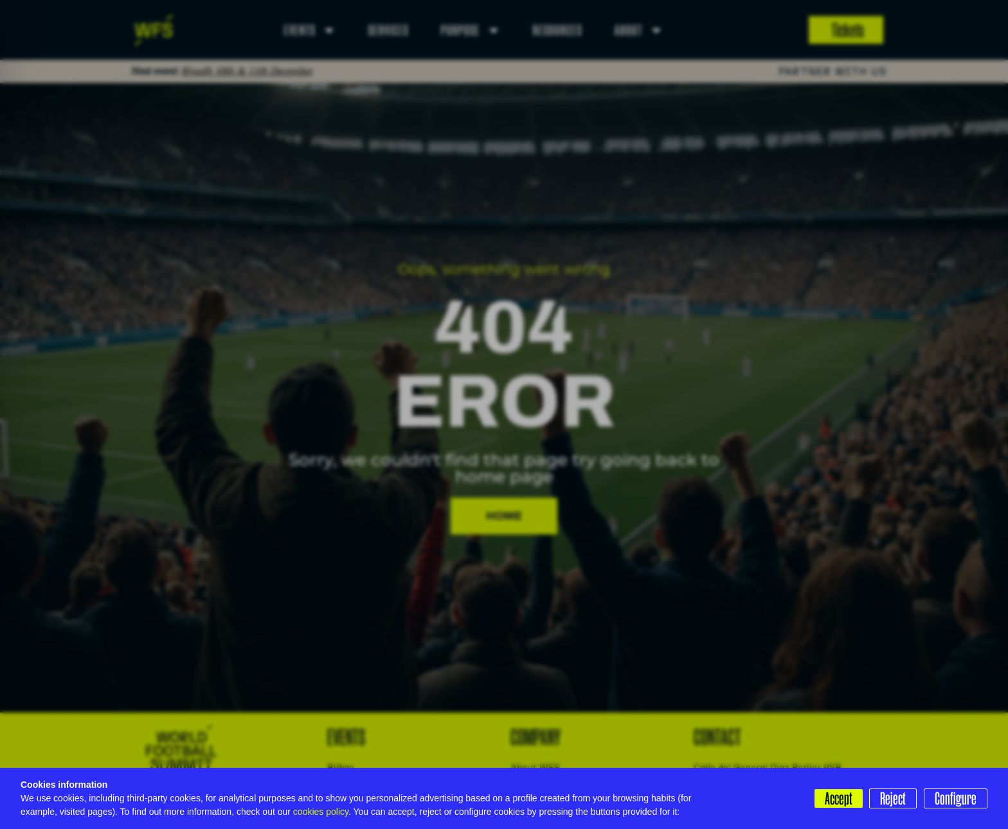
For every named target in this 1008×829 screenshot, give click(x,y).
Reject (892, 798)
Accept (837, 798)
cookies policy (320, 811)
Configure (956, 798)
